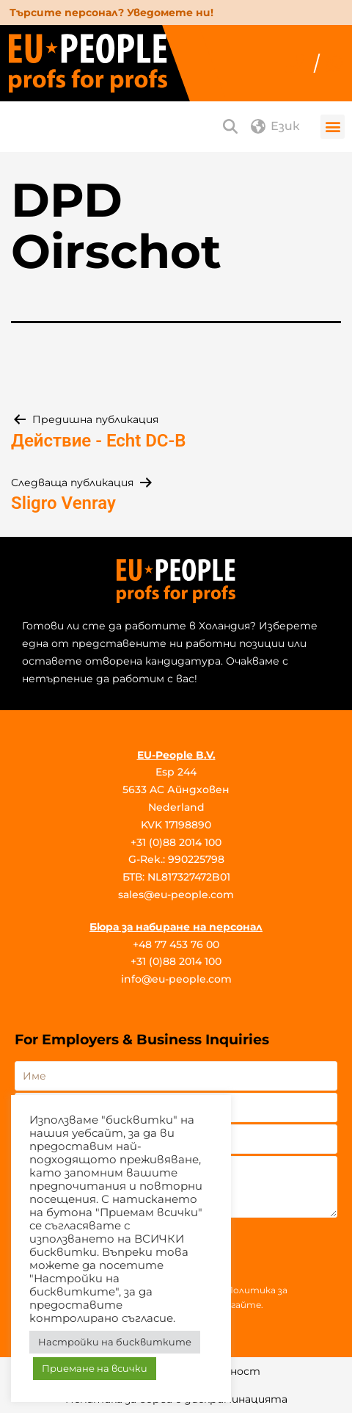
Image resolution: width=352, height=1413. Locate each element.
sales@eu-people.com (176, 894)
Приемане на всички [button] (94, 1368)
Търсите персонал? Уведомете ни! (111, 12)
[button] (332, 127)
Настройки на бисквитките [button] (114, 1342)
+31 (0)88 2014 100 (176, 842)
